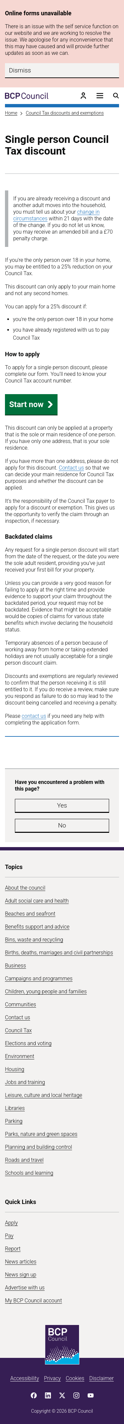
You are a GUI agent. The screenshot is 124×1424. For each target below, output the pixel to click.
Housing (14, 1069)
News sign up (20, 1274)
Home (11, 113)
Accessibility (24, 1378)
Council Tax (18, 1030)
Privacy (52, 1378)
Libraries (15, 1108)
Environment (19, 1056)
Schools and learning (29, 1173)
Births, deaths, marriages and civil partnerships (59, 952)
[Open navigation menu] (100, 95)
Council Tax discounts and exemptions (65, 113)
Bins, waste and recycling (34, 939)
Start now (31, 404)
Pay (9, 1236)
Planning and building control (38, 1147)
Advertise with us (25, 1287)
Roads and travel (24, 1160)
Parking (13, 1121)
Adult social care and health (37, 901)
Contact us (71, 468)
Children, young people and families (46, 991)
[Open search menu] (116, 95)
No (62, 825)
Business (15, 965)
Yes (62, 805)
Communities (20, 1004)
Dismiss (20, 70)
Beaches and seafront (30, 914)
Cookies (75, 1378)
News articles (20, 1262)
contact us (34, 716)
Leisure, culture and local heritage (43, 1095)
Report (13, 1249)
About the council (25, 888)
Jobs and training (25, 1082)
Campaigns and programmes (38, 978)
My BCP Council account (33, 1300)
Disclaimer (101, 1378)
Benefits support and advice (37, 927)
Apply (11, 1223)
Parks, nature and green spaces (41, 1134)
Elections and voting (28, 1043)
